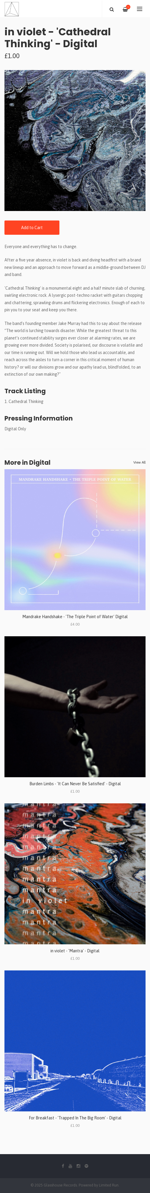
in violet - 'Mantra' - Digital (75, 950)
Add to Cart (32, 227)
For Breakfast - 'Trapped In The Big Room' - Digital (75, 1118)
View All (139, 462)
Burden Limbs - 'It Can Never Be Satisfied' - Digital (75, 783)
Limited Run (109, 1185)
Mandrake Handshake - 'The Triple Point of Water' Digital (75, 616)
